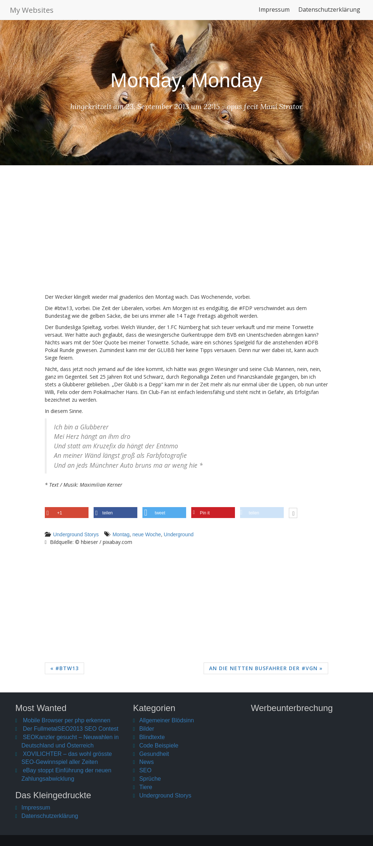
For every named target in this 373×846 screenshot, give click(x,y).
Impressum (274, 12)
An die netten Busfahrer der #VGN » (266, 668)
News (146, 762)
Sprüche (150, 779)
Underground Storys (76, 534)
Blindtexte (152, 737)
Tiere (145, 787)
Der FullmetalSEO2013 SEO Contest (70, 729)
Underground (179, 534)
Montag (121, 534)
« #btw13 (64, 668)
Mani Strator (281, 106)
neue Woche (146, 534)
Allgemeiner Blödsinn (166, 720)
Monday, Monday (186, 80)
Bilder (146, 729)
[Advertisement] (186, 235)
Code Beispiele (158, 745)
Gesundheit (154, 754)
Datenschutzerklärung (329, 12)
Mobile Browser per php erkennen (66, 720)
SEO (145, 770)
